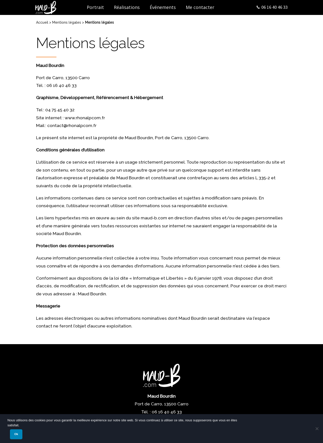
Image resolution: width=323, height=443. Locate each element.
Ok (16, 434)
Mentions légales (66, 22)
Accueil (42, 22)
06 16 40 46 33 (274, 7)
